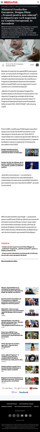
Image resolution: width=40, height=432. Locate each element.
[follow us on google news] (7, 388)
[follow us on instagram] (14, 392)
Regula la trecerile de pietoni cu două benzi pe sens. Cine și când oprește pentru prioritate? (12, 379)
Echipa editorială (12, 404)
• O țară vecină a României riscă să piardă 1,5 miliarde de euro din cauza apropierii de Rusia (19, 254)
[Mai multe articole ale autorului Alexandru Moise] (3, 65)
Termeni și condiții (6, 406)
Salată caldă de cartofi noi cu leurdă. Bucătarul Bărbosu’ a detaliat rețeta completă (11, 368)
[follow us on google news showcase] (21, 388)
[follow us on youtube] (34, 388)
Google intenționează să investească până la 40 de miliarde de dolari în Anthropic (11, 151)
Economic (12, 6)
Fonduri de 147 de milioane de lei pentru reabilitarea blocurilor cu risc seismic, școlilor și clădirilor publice (12, 165)
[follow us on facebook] (23, 392)
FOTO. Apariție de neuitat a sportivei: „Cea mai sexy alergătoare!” (10, 345)
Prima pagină (4, 6)
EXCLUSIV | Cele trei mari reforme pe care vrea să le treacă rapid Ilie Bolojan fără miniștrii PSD (12, 311)
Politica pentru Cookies (26, 404)
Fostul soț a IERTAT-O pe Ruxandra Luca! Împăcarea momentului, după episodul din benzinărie (12, 334)
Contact (36, 406)
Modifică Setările (20, 410)
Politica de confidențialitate (23, 406)
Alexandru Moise (10, 65)
